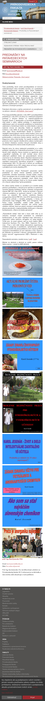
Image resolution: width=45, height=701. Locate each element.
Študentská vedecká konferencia (13, 649)
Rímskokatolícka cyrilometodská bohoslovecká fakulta (20, 676)
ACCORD (5, 615)
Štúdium (5, 619)
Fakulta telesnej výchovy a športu (13, 669)
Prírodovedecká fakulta (11, 28)
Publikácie (5, 644)
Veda (4, 639)
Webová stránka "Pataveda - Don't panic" (16, 77)
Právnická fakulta (8, 657)
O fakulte (6, 589)
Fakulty (5, 652)
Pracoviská (6, 601)
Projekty (5, 642)
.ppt (35, 239)
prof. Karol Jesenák (27, 28)
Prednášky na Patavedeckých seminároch (20, 49)
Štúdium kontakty (8, 621)
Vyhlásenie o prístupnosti (10, 608)
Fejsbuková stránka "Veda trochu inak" (19, 46)
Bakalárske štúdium (9, 626)
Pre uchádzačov (7, 624)
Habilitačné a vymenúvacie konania (14, 646)
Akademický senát (8, 599)
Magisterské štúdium (9, 628)
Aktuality (5, 596)
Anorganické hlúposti (11, 31)
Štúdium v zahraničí (8, 636)
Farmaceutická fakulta (9, 667)
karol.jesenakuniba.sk (14, 71)
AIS (3, 633)
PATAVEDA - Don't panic (25, 111)
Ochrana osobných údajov (11, 611)
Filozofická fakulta (8, 660)
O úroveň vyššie (12, 39)
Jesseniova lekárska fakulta (11, 672)
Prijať (32, 697)
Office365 (5, 613)
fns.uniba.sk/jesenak (12, 74)
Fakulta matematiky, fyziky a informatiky (15, 674)
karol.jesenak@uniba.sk (15, 564)
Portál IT (32, 1)
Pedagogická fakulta (9, 664)
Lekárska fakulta (7, 655)
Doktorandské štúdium (10, 631)
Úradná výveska (7, 594)
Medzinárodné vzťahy (9, 603)
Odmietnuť (11, 697)
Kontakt (4, 606)
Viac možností (7, 693)
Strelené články (10, 42)
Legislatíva (5, 591)
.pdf (30, 239)
